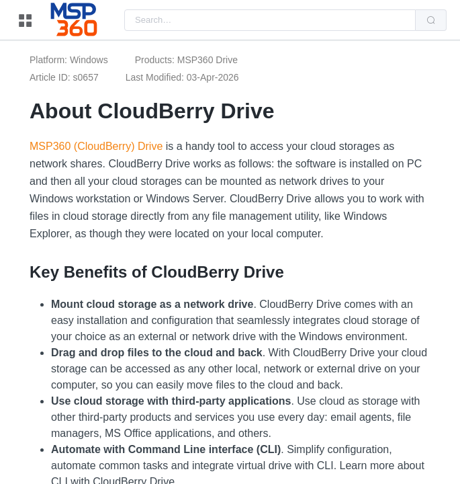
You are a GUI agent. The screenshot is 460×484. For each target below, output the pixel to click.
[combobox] (270, 20)
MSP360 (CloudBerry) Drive (96, 146)
